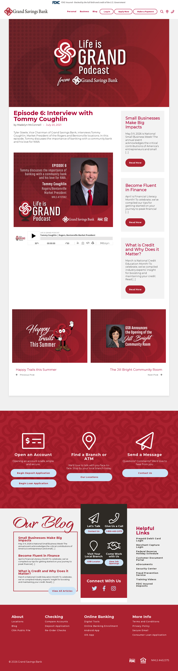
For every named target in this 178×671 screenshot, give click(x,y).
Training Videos (146, 579)
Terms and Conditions (145, 621)
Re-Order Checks (55, 630)
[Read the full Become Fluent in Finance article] (45, 559)
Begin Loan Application (33, 483)
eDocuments (144, 564)
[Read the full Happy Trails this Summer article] (50, 345)
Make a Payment (145, 11)
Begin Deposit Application (33, 473)
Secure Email (140, 630)
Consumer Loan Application (149, 635)
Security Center (146, 568)
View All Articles (62, 591)
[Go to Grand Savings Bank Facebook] (104, 590)
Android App (91, 630)
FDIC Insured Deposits (144, 584)
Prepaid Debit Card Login (148, 539)
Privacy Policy (141, 626)
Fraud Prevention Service (147, 574)
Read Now (135, 162)
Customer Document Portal (149, 559)
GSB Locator (93, 561)
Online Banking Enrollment (101, 626)
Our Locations (89, 477)
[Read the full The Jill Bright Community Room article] (128, 345)
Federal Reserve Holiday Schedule (147, 552)
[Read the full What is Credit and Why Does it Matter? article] (45, 576)
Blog (14, 626)
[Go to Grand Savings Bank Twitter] (94, 590)
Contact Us (145, 473)
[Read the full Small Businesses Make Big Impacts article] (45, 543)
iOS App (89, 635)
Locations (18, 621)
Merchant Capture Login (148, 546)
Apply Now (123, 11)
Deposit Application (57, 626)
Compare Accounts (56, 621)
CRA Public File (21, 630)
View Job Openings (114, 562)
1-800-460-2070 (114, 531)
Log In (107, 11)
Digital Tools (92, 621)
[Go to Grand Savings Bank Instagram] (114, 590)
